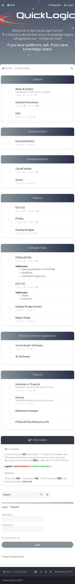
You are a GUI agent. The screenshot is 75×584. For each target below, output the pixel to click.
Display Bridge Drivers (28, 306)
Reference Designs (26, 410)
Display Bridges (24, 229)
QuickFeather (23, 168)
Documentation (37, 131)
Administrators (22, 466)
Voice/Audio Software (29, 345)
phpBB (18, 580)
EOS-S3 (20, 207)
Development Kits (37, 159)
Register (15, 507)
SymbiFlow (26, 272)
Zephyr (24, 295)
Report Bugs (22, 317)
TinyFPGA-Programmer (32, 276)
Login (5, 507)
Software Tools (37, 247)
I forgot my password (12, 556)
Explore (37, 79)
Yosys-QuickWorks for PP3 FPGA (37, 269)
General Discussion (26, 102)
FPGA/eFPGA (23, 257)
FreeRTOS (25, 299)
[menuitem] (11, 5)
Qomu (19, 179)
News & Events (24, 89)
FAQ (18, 113)
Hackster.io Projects (27, 384)
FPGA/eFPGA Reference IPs (32, 422)
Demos (19, 397)
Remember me (12, 538)
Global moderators (41, 466)
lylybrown (27, 481)
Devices (37, 197)
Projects (37, 374)
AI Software (22, 356)
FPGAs (19, 218)
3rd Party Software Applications (37, 335)
